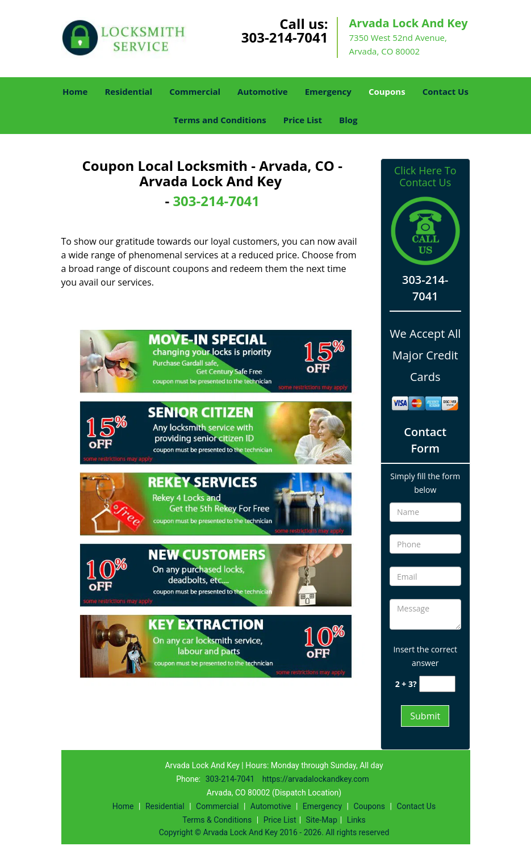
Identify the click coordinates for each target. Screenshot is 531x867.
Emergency (328, 91)
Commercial (194, 91)
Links (356, 819)
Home (74, 91)
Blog (348, 119)
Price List (302, 119)
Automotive (262, 91)
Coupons (387, 91)
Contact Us (446, 91)
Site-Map (321, 819)
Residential (128, 91)
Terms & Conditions (217, 819)
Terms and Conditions (220, 119)
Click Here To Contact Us (425, 177)
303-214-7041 (284, 37)
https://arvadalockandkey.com (315, 779)
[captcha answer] (437, 684)
